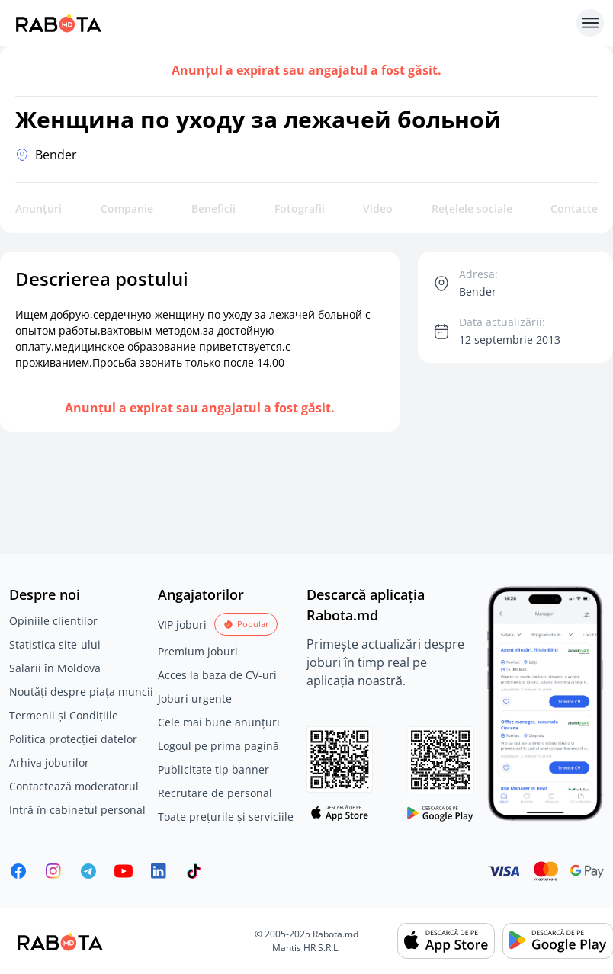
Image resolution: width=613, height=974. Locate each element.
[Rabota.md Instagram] (53, 871)
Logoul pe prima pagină (218, 746)
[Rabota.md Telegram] (88, 871)
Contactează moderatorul (74, 786)
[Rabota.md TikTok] (193, 871)
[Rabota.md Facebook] (18, 871)
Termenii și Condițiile (63, 715)
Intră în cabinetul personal (77, 810)
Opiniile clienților (53, 621)
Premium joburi (198, 651)
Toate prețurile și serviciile (226, 816)
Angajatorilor (201, 594)
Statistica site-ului (55, 644)
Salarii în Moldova (55, 668)
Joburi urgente (195, 698)
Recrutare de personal (215, 793)
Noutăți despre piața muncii (81, 691)
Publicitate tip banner (213, 769)
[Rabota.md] (289, 22)
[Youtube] (123, 871)
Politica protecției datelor (73, 739)
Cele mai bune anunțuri (219, 722)
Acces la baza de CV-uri (217, 675)
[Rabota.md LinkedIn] (158, 871)
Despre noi (44, 594)
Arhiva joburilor (49, 762)
